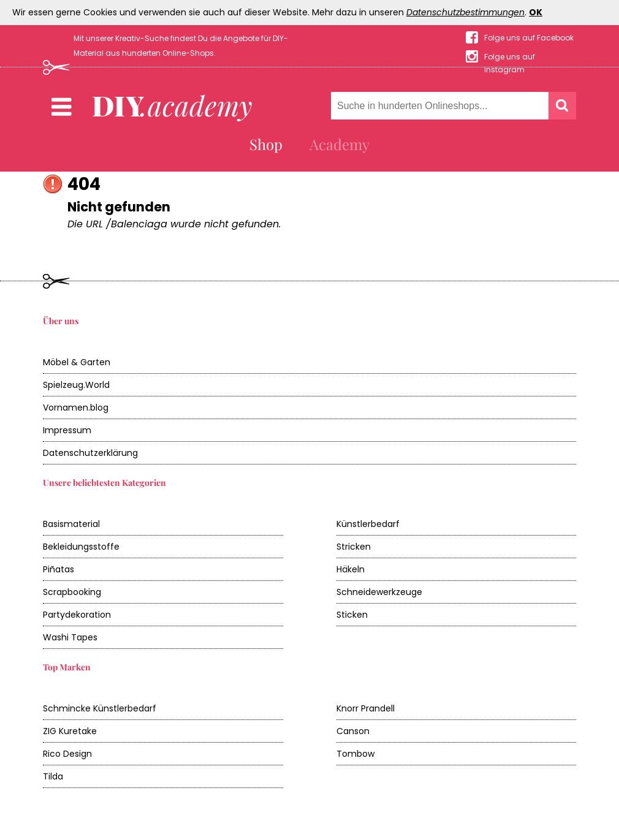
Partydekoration (77, 614)
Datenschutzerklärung (90, 453)
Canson (353, 731)
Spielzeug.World (76, 385)
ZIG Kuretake (70, 731)
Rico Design (67, 754)
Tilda (53, 776)
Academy (340, 144)
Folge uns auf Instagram (509, 57)
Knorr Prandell (365, 708)
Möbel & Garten (76, 362)
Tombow (355, 754)
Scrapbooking (72, 592)
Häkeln (350, 569)
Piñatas (58, 569)
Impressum (67, 430)
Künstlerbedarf (368, 524)
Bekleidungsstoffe (81, 546)
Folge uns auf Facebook (529, 37)
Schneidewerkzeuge (379, 592)
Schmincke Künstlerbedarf (99, 708)
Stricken (353, 546)
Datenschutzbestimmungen (465, 12)
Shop (266, 144)
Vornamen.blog (75, 407)
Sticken (352, 614)
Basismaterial (71, 524)
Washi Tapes (70, 637)
